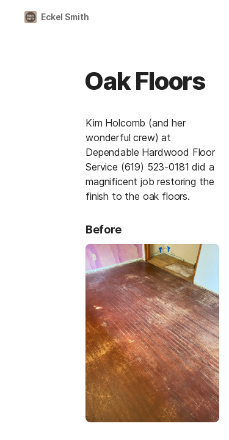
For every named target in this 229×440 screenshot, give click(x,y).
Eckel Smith (65, 17)
